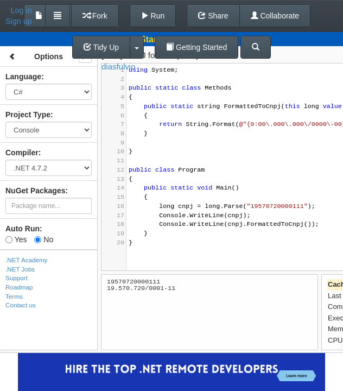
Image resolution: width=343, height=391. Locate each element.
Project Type (27, 114)
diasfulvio (118, 66)
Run (153, 15)
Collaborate (275, 15)
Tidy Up (101, 47)
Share (213, 15)
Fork (94, 15)
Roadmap (19, 287)
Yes (16, 239)
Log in (21, 10)
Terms (14, 296)
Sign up (18, 21)
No (43, 239)
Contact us (20, 304)
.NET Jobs (20, 269)
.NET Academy (26, 259)
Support (16, 277)
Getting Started (196, 47)
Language (23, 76)
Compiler (22, 152)
